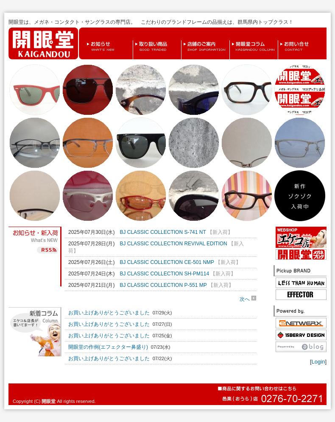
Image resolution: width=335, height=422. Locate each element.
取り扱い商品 (135, 40)
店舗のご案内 (183, 40)
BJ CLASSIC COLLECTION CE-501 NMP (167, 262)
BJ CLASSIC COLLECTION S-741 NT (163, 232)
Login (318, 361)
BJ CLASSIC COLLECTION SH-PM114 (164, 274)
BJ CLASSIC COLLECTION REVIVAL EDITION (173, 244)
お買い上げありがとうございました (109, 313)
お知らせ (86, 40)
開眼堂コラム (232, 40)
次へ (248, 298)
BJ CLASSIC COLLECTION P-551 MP (163, 285)
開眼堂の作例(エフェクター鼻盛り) (108, 347)
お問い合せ (280, 40)
